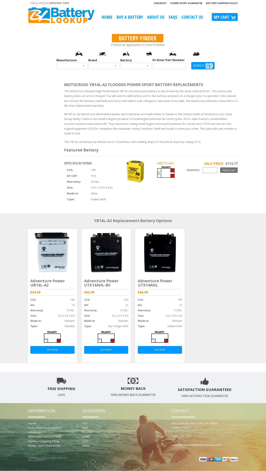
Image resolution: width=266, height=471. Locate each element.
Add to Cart (229, 170)
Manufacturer (66, 60)
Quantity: (193, 170)
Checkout (160, 3)
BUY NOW (52, 349)
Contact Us (192, 17)
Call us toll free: (49, 3)
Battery (126, 60)
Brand (92, 60)
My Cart (225, 17)
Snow (85, 436)
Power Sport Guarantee (186, 3)
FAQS (173, 17)
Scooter (87, 432)
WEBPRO (39, 460)
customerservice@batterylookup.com (197, 445)
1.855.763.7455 (181, 436)
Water (86, 445)
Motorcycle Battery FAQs (44, 436)
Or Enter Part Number (168, 60)
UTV (85, 441)
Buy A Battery (129, 17)
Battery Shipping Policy (222, 3)
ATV (84, 423)
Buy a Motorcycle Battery (45, 428)
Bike (85, 428)
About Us (155, 17)
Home (107, 17)
